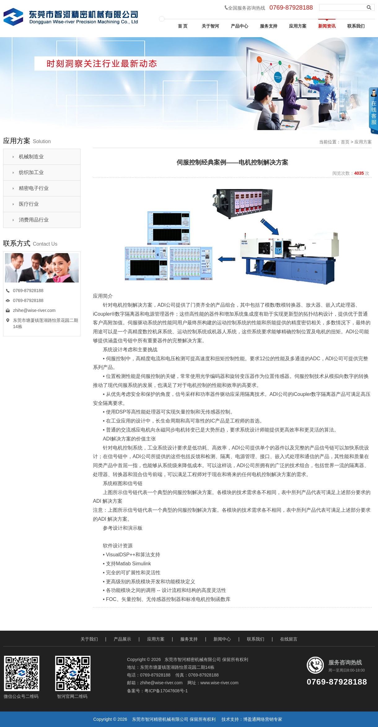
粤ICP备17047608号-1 (166, 690)
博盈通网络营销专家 (262, 719)
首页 (345, 141)
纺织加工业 (31, 172)
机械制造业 (31, 156)
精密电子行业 (34, 188)
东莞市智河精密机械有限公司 (160, 719)
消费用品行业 (34, 219)
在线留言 (288, 639)
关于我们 (89, 639)
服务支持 (268, 26)
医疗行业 (29, 204)
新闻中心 (222, 639)
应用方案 (297, 26)
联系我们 (356, 26)
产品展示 (122, 639)
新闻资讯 (327, 26)
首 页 (181, 26)
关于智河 (210, 26)
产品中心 (239, 26)
